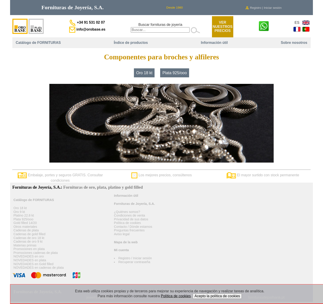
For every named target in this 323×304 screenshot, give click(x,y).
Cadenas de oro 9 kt (28, 241)
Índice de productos (131, 43)
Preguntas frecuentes (129, 230)
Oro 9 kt (19, 212)
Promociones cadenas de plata (35, 253)
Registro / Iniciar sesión (135, 258)
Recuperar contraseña (134, 262)
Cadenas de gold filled (29, 234)
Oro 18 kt (144, 73)
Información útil (214, 43)
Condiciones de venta (129, 215)
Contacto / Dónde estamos (133, 226)
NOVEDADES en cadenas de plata (38, 267)
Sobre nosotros (294, 43)
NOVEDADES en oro (28, 256)
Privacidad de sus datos (131, 219)
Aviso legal (121, 234)
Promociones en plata (29, 249)
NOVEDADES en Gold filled (33, 264)
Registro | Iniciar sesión (263, 7)
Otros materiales (25, 226)
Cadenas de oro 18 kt (28, 238)
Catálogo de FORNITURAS (38, 43)
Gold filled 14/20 (25, 223)
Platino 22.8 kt (23, 215)
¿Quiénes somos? (127, 212)
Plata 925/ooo (174, 73)
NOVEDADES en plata (29, 260)
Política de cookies (127, 223)
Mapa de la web (126, 242)
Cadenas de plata (26, 230)
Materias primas (24, 245)
